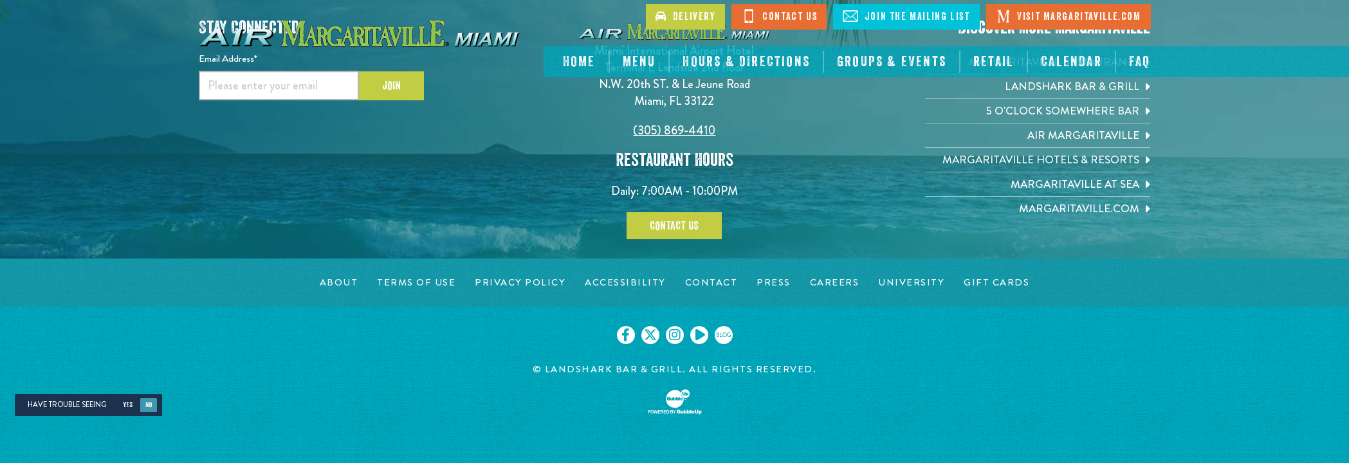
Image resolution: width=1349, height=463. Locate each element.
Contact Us (674, 226)
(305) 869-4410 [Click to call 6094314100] (674, 130)
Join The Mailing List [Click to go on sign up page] (906, 16)
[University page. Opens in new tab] (911, 282)
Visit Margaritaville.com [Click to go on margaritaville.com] (1068, 16)
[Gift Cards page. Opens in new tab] (996, 282)
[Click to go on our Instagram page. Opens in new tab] (675, 335)
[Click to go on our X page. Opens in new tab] (650, 335)
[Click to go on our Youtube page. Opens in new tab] (699, 335)
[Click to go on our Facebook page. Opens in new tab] (626, 335)
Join (391, 85)
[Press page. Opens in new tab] (773, 282)
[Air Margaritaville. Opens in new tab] (1037, 135)
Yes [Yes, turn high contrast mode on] (128, 404)
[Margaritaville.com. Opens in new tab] (1037, 209)
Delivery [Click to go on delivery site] (685, 16)
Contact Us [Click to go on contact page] (779, 16)
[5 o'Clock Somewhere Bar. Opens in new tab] (1037, 111)
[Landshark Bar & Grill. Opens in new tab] (1037, 86)
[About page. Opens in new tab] (339, 282)
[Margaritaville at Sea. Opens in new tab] (1037, 184)
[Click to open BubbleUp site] (675, 402)
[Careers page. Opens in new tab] (834, 282)
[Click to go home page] (359, 32)
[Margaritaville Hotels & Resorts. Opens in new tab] (1037, 160)
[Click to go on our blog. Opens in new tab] (724, 335)
